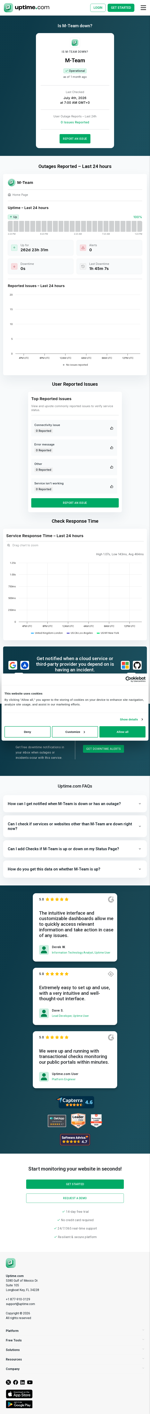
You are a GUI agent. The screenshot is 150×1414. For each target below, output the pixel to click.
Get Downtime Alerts (103, 748)
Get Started (75, 1184)
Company (75, 1369)
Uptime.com (15, 1276)
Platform (75, 1331)
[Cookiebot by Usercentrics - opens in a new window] (128, 679)
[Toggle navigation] (143, 7)
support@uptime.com (20, 1304)
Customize (75, 731)
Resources (75, 1359)
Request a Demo (75, 1198)
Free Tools (75, 1340)
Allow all (123, 731)
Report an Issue (75, 138)
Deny (27, 731)
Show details (129, 719)
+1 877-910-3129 (18, 1299)
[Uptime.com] (11, 1263)
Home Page (18, 195)
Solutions (75, 1350)
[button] (75, 803)
